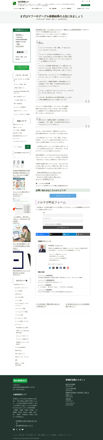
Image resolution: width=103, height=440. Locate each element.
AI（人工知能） (49, 275)
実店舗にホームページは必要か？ (22, 343)
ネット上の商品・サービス (22, 322)
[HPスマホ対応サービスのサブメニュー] (43, 8)
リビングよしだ (70, 403)
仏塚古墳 (68, 399)
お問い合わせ (85, 5)
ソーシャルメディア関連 (21, 312)
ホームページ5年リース (22, 336)
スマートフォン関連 (50, 280)
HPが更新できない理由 (22, 328)
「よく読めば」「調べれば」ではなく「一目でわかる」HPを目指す (56, 287)
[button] (21, 68)
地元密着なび (23, 2)
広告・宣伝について (20, 354)
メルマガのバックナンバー (21, 288)
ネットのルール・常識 (20, 318)
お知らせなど (18, 294)
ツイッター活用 (19, 315)
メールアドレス (47, 218)
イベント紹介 (18, 301)
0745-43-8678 (20, 46)
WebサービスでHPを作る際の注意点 (22, 332)
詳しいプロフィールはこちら (55, 264)
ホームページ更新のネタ (22, 339)
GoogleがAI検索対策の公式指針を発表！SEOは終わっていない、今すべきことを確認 (60, 277)
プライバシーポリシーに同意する (53, 224)
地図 (18, 44)
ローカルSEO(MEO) (20, 348)
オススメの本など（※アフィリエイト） (22, 305)
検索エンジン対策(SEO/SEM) (59, 19)
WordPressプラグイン (19, 285)
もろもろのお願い (19, 298)
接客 (16, 360)
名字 (44, 212)
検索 (27, 147)
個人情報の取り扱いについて (24, 425)
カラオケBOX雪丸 (71, 388)
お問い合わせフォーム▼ (63, 195)
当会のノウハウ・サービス (22, 357)
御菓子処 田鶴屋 (70, 384)
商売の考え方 (18, 351)
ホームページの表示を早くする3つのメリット (50, 282)
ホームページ (48, 285)
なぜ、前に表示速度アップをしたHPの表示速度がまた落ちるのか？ (56, 291)
